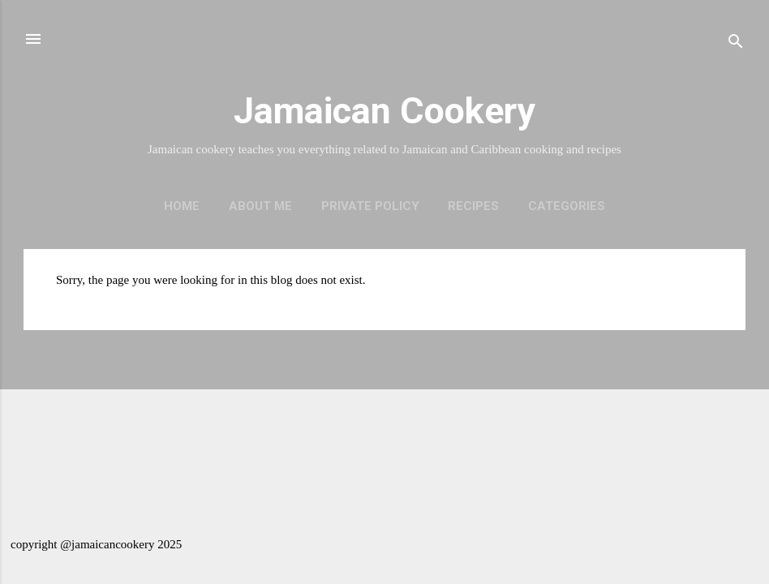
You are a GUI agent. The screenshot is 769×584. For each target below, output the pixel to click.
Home (182, 206)
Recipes (473, 206)
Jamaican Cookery (384, 110)
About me (260, 206)
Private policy (370, 206)
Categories (566, 206)
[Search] (735, 44)
